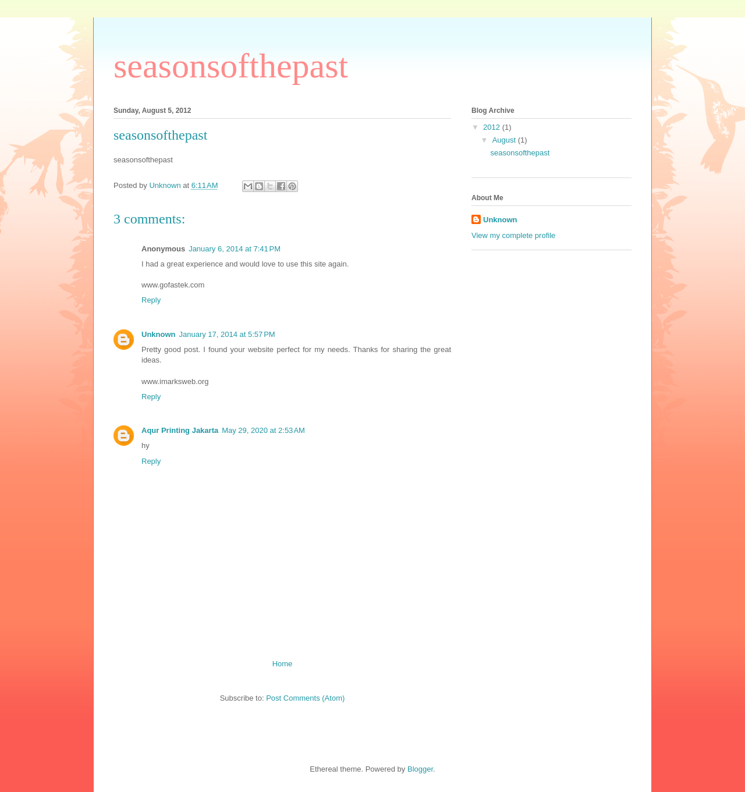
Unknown (158, 334)
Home (282, 663)
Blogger (420, 769)
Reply (151, 300)
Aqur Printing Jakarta (179, 430)
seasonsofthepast (230, 66)
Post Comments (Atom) (305, 698)
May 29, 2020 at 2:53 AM (263, 430)
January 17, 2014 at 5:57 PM (227, 334)
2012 (492, 127)
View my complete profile (513, 235)
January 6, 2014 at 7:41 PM (235, 248)
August (505, 140)
